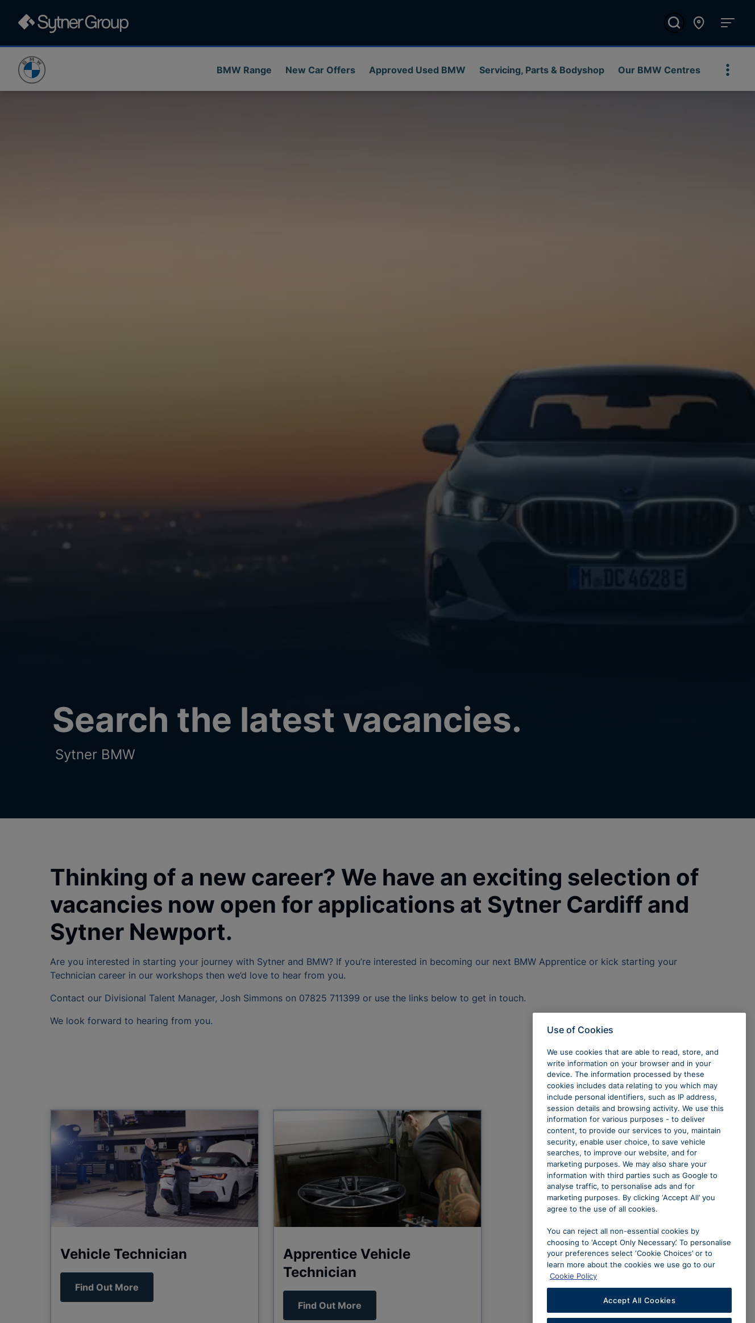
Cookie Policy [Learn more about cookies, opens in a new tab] (573, 1288)
